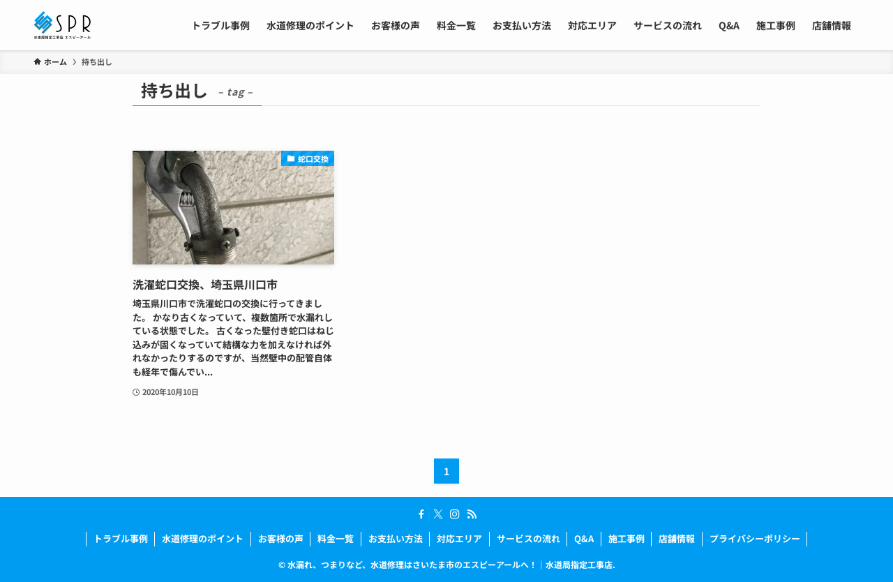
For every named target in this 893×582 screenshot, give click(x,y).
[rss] (471, 514)
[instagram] (455, 514)
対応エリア (459, 538)
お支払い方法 (395, 538)
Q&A (584, 538)
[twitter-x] (438, 514)
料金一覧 (335, 538)
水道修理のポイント (202, 538)
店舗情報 (677, 538)
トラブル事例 (120, 538)
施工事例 (626, 538)
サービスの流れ (528, 538)
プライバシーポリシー (755, 538)
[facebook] (421, 514)
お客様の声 (280, 538)
